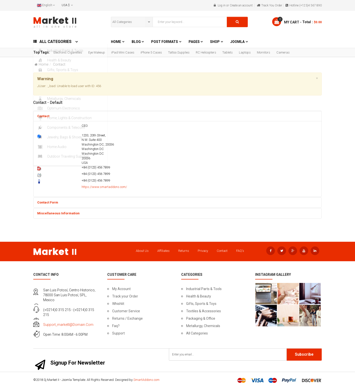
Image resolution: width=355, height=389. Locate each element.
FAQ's (240, 251)
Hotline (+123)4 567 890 (305, 5)
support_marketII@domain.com (68, 325)
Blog (137, 42)
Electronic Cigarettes (67, 52)
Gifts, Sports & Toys (201, 304)
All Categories (197, 333)
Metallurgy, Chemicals (203, 326)
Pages (194, 42)
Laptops (245, 52)
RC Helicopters (206, 52)
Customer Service (126, 311)
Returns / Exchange (127, 318)
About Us (142, 251)
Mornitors (263, 52)
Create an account (241, 5)
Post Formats (164, 42)
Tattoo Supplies (179, 52)
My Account (121, 289)
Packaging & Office (200, 318)
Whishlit (118, 304)
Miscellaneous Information (58, 213)
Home (116, 42)
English (46, 5)
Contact (43, 116)
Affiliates (163, 251)
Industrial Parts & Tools (204, 289)
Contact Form (47, 202)
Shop (215, 42)
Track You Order (271, 5)
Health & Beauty (198, 296)
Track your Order (125, 296)
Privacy (203, 251)
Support (118, 333)
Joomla (237, 42)
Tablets (227, 52)
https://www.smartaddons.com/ (104, 187)
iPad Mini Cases (122, 52)
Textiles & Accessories (203, 311)
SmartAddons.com (146, 380)
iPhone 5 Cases (151, 52)
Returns (183, 251)
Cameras (283, 52)
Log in (222, 5)
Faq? (116, 326)
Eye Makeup (96, 52)
